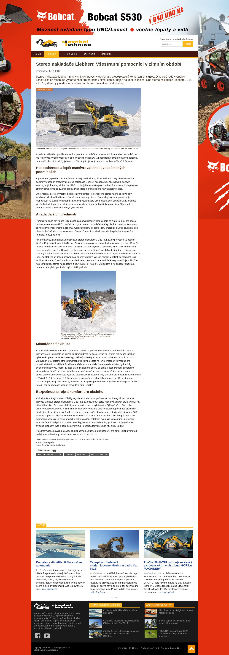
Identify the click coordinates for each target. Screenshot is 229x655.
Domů (38, 53)
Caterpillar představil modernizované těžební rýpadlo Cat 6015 (121, 621)
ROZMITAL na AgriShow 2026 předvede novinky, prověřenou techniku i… (173, 633)
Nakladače (82, 454)
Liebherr (69, 454)
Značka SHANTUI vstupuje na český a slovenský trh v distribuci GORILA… (121, 633)
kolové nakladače (99, 454)
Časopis (106, 53)
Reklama (133, 648)
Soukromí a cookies (171, 648)
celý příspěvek (49, 589)
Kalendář (89, 53)
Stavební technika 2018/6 (49, 454)
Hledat (188, 44)
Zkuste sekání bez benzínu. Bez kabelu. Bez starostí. (174, 621)
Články (51, 53)
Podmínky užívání (149, 648)
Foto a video (69, 53)
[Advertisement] (88, 490)
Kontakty (122, 648)
